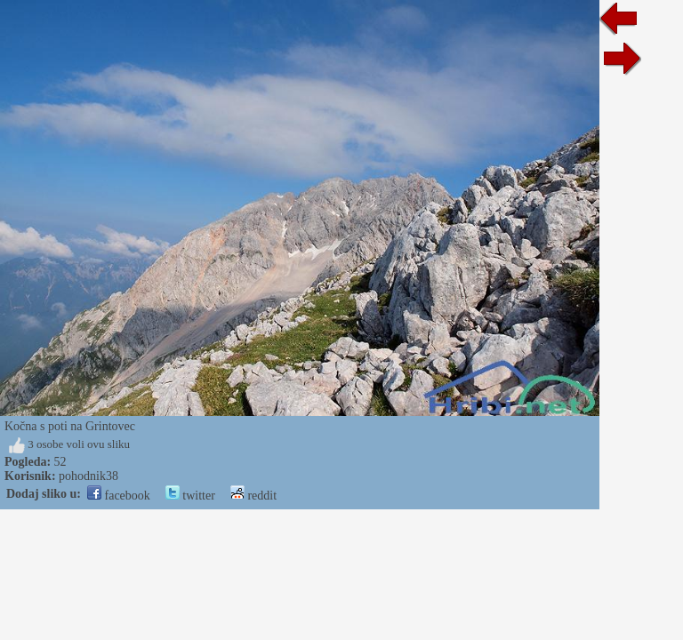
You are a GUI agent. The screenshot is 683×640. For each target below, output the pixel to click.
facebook (118, 495)
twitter (190, 495)
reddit (253, 495)
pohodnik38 (88, 476)
